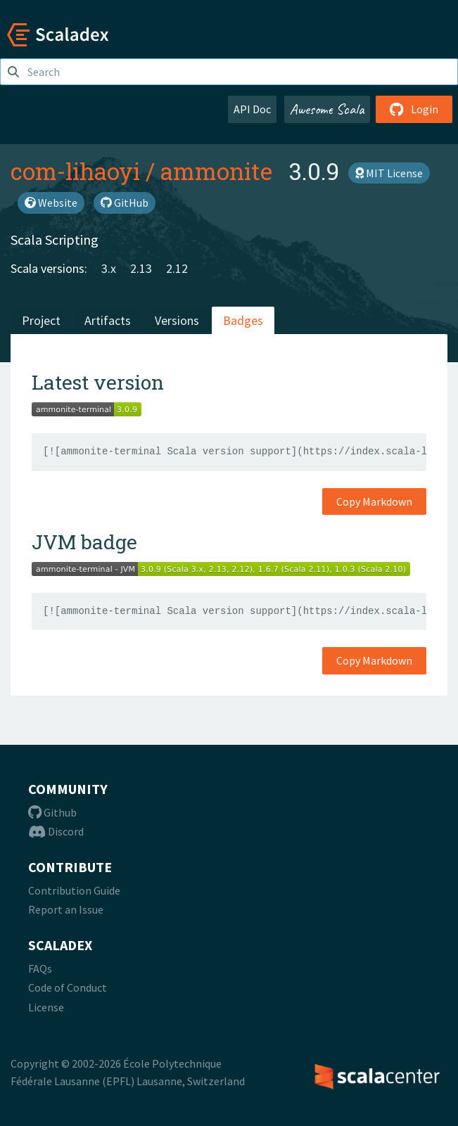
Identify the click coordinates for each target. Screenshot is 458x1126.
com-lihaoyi (75, 170)
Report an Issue (65, 909)
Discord (56, 831)
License (46, 1007)
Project (41, 320)
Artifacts (107, 320)
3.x (108, 268)
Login (414, 109)
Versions (177, 320)
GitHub (124, 203)
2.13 (141, 268)
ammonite (216, 170)
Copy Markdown (374, 501)
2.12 (177, 268)
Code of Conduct (67, 987)
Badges (243, 320)
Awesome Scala (327, 109)
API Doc (252, 109)
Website (51, 203)
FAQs (40, 968)
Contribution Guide (74, 890)
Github (52, 812)
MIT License (389, 173)
